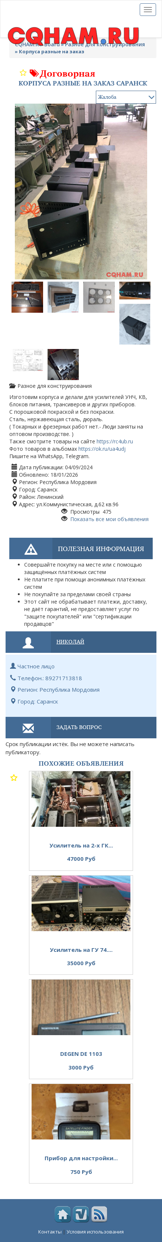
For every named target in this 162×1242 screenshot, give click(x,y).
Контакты (50, 1231)
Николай (70, 641)
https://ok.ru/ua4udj (102, 448)
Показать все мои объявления (109, 519)
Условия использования (95, 1231)
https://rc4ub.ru (115, 441)
